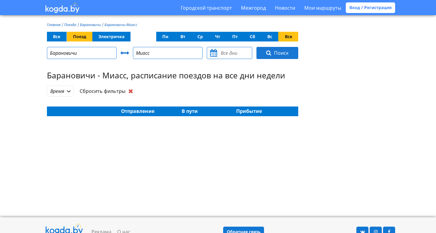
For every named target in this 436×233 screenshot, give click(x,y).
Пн (165, 36)
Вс (269, 36)
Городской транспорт (206, 8)
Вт (182, 36)
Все (56, 36)
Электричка (111, 36)
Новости (285, 8)
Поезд (79, 36)
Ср (200, 36)
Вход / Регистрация (370, 7)
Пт (235, 36)
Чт (217, 36)
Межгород (253, 8)
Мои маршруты (322, 8)
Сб (252, 36)
